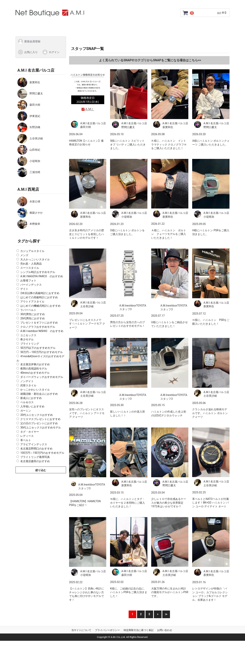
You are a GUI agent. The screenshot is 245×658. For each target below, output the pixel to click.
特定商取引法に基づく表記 (139, 630)
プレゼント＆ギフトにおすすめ (39, 322)
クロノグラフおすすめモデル (37, 326)
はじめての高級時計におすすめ (39, 297)
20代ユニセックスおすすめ (36, 414)
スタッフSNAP (212, 25)
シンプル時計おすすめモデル (37, 272)
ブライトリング (29, 343)
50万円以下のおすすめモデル (38, 347)
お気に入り (28, 52)
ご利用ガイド (56, 25)
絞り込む (40, 470)
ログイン (51, 52)
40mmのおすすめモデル (34, 372)
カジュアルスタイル (32, 251)
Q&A (167, 25)
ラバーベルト (28, 309)
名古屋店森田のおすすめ (35, 461)
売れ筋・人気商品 (31, 263)
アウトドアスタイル (32, 301)
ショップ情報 (148, 25)
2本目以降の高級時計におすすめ (39, 293)
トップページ (31, 25)
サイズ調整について (118, 25)
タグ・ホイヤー (29, 431)
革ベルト (25, 440)
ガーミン (25, 410)
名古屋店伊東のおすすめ (35, 364)
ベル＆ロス (27, 402)
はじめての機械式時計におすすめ (40, 305)
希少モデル (27, 339)
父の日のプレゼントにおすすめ (39, 423)
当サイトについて (81, 630)
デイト (24, 288)
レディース (27, 435)
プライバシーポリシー (107, 630)
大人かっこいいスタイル (35, 259)
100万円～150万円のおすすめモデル (42, 452)
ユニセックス (28, 335)
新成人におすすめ (31, 398)
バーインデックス (31, 284)
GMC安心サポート (85, 25)
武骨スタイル (28, 385)
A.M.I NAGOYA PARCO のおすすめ (41, 276)
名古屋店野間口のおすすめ (36, 448)
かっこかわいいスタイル (35, 389)
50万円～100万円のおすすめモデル (41, 352)
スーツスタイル (29, 267)
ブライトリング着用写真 (35, 457)
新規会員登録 (29, 41)
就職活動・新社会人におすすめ (39, 393)
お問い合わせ (186, 25)
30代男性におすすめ (32, 314)
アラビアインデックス (33, 444)
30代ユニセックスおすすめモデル (40, 427)
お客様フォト (28, 280)
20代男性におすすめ (32, 318)
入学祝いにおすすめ (32, 406)
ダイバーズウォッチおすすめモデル (41, 376)
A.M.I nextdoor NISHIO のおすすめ (41, 331)
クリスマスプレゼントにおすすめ (40, 419)
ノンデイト (27, 381)
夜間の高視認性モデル (33, 368)
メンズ (24, 255)
